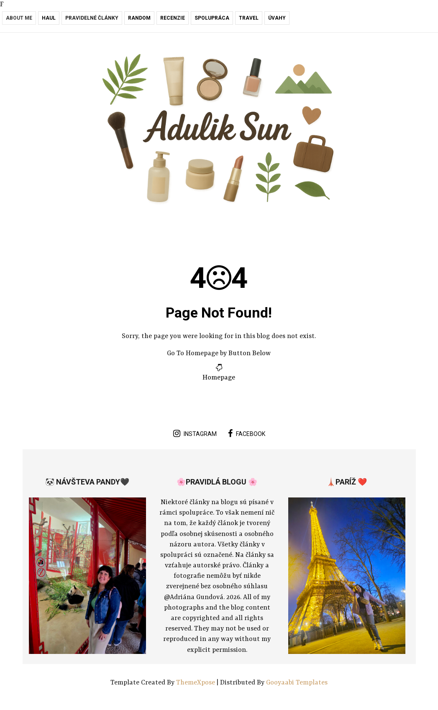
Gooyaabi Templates (297, 683)
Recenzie (172, 18)
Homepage (218, 378)
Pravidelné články (91, 18)
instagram (195, 433)
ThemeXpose (196, 683)
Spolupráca (212, 18)
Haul (49, 18)
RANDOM (139, 18)
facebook (246, 433)
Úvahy (277, 18)
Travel (249, 18)
